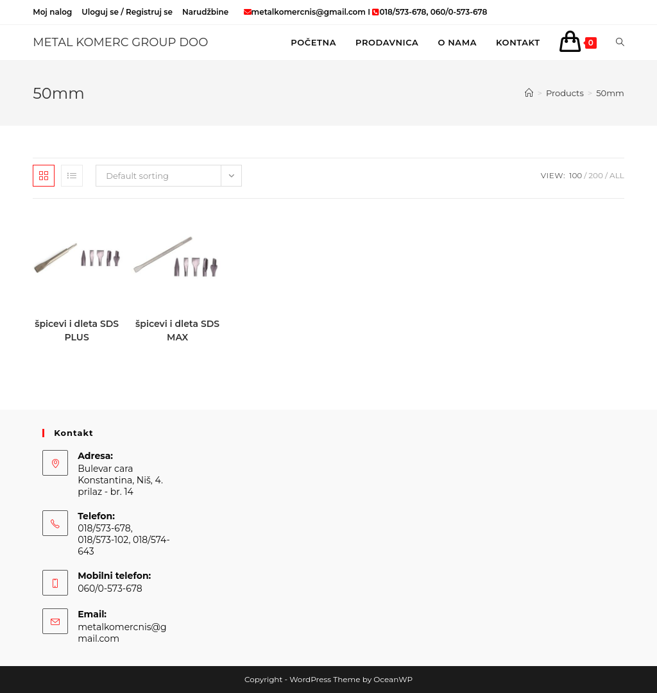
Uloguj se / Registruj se (127, 12)
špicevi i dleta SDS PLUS (77, 330)
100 (575, 175)
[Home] (529, 93)
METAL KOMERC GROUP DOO (120, 42)
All (617, 175)
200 (595, 175)
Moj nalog (52, 12)
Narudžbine (205, 12)
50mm (610, 93)
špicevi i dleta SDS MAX (177, 330)
